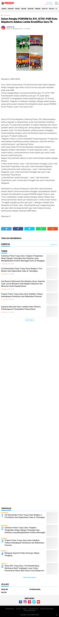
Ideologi (45, 8)
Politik (4, 592)
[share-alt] (6, 229)
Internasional (35, 589)
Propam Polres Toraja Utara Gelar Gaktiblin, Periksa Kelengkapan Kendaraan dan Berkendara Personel (22, 295)
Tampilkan (53, 244)
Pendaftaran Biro (34, 609)
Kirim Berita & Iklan (29, 610)
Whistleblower (10, 609)
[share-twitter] (29, 229)
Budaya (4, 8)
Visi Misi (18, 609)
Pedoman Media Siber (46, 609)
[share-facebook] (18, 229)
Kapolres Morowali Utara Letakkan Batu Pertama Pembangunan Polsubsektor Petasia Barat (21, 308)
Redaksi (24, 609)
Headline (31, 8)
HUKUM (17, 8)
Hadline (23, 8)
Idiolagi (51, 8)
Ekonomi (11, 8)
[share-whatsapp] (41, 229)
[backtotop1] (57, 615)
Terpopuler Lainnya (29, 577)
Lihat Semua (29, 320)
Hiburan (37, 8)
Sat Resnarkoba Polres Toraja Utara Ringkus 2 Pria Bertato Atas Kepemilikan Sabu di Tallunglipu (21, 269)
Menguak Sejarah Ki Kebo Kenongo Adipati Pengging (22, 554)
